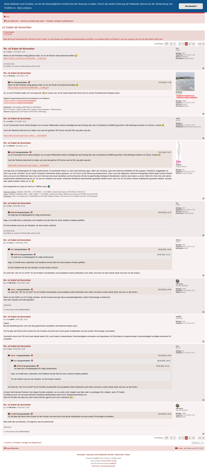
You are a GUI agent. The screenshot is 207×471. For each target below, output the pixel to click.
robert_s (14, 289)
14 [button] (200, 44)
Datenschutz (119, 454)
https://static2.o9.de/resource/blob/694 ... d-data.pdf (25, 58)
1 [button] (174, 44)
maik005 (14, 414)
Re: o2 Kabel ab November (19, 48)
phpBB (96, 458)
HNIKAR (14, 212)
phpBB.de (113, 463)
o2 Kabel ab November (17, 27)
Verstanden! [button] (191, 6)
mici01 (13, 152)
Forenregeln (8, 34)
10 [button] (193, 44)
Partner (127, 454)
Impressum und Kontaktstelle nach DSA (100, 454)
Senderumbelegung (20, 100)
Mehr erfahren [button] (24, 8)
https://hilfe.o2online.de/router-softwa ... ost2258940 (25, 135)
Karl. (12, 82)
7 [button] (183, 44)
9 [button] (189, 44)
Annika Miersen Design (109, 461)
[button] (166, 44)
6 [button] (179, 44)
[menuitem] (6, 16)
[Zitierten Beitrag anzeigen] (29, 82)
